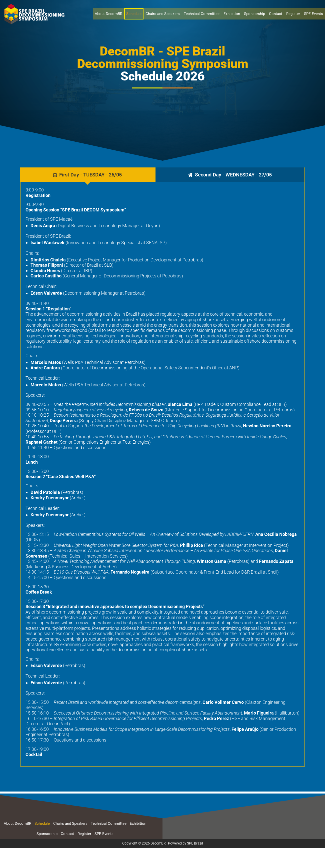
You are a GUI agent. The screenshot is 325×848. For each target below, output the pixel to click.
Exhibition (232, 13)
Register (293, 13)
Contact (275, 13)
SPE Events (313, 13)
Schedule (134, 13)
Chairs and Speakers (163, 13)
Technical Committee (202, 13)
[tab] (87, 174)
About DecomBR (108, 13)
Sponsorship (254, 13)
